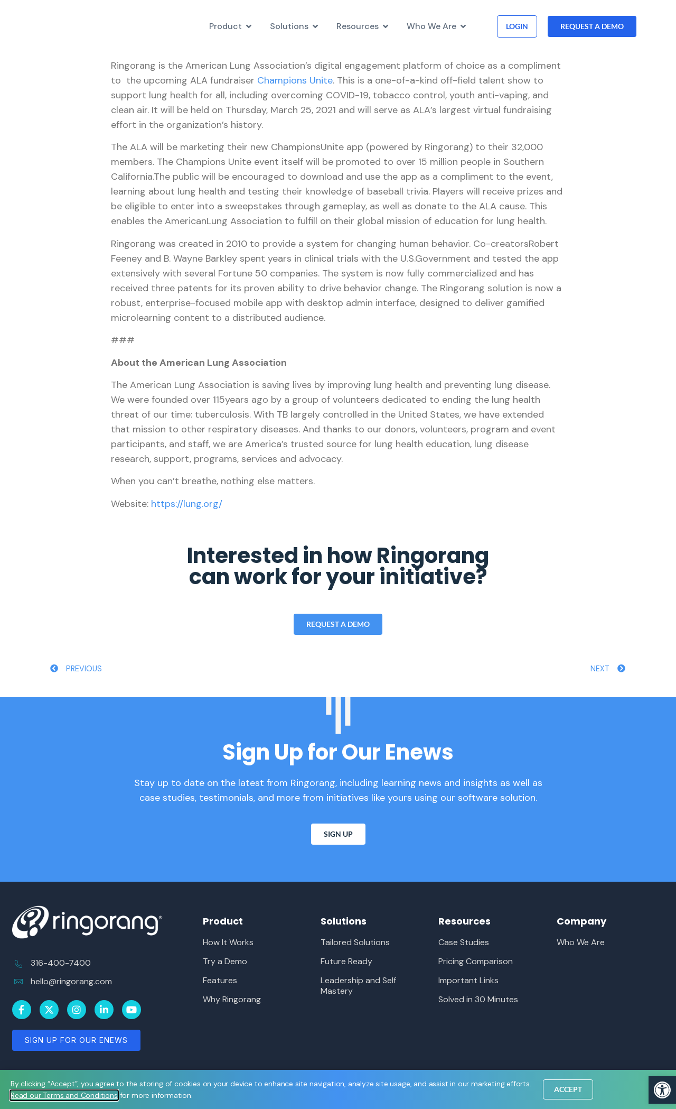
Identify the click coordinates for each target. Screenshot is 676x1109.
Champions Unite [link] (295, 80)
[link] (662, 1090)
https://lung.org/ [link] (186, 503)
